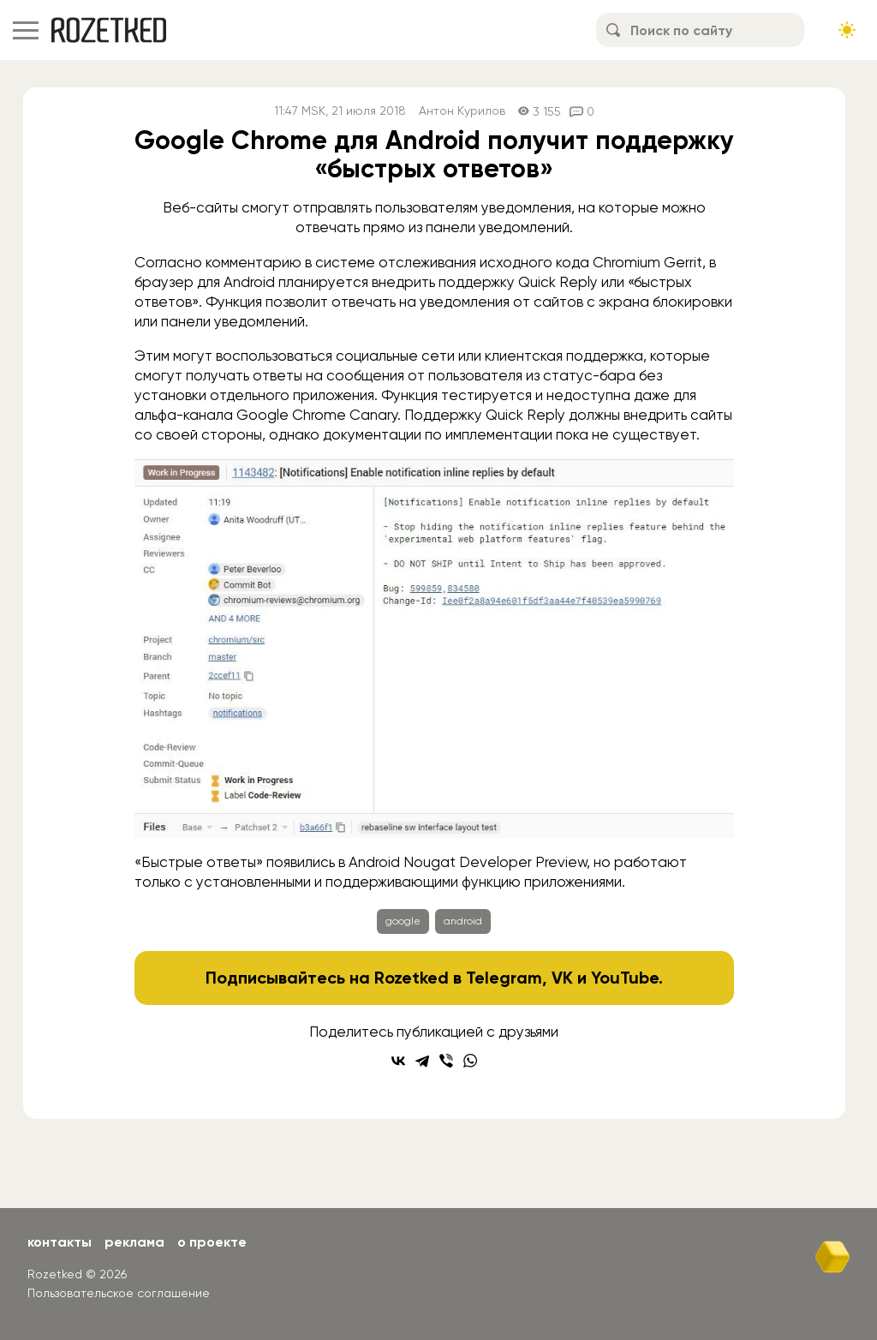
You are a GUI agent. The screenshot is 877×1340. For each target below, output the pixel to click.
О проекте (212, 1242)
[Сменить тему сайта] (847, 30)
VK (562, 977)
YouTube (625, 977)
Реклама (134, 1242)
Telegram (504, 977)
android (463, 921)
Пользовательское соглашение (118, 1293)
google (403, 921)
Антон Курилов (462, 111)
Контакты (59, 1242)
